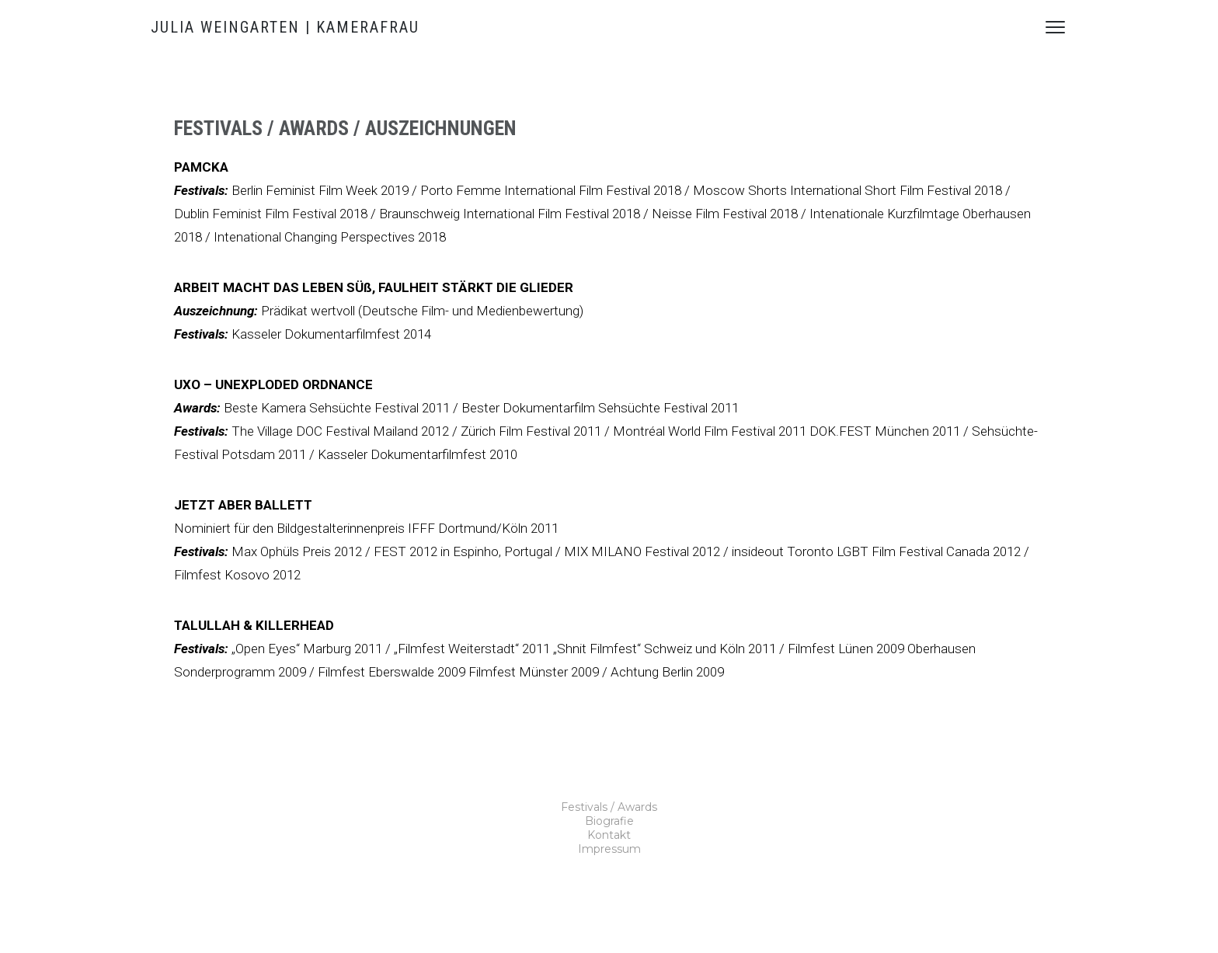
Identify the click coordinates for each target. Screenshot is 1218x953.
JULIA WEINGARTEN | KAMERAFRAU (285, 27)
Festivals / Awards (609, 807)
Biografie (609, 821)
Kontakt (609, 835)
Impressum (609, 849)
